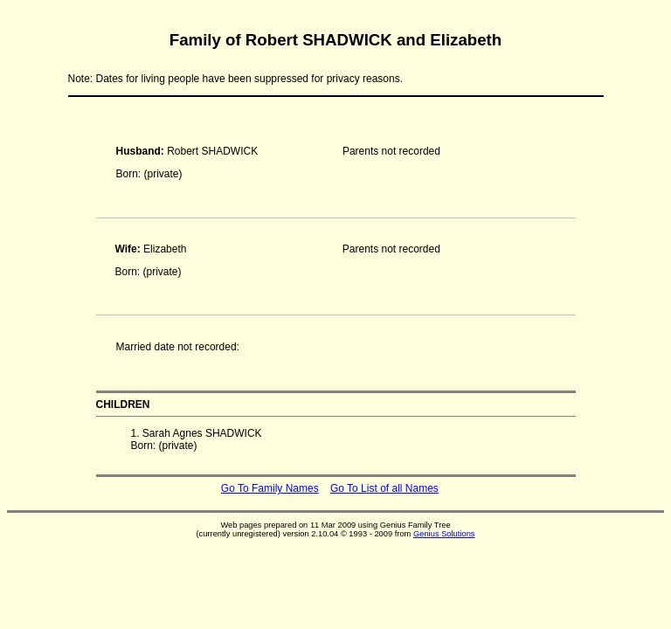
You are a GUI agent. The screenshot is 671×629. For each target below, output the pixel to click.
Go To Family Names (270, 488)
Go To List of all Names (384, 488)
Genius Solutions (444, 533)
